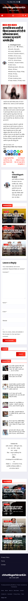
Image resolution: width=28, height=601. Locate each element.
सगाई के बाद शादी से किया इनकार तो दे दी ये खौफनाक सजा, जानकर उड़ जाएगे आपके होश (14, 34)
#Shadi (10, 74)
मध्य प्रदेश (5, 24)
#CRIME (10, 56)
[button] (23, 15)
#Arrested (11, 51)
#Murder (21, 67)
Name (5, 302)
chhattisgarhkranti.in (14, 7)
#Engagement (12, 58)
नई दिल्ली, (6, 487)
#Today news (21, 80)
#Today (15, 74)
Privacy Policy (5, 557)
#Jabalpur (11, 62)
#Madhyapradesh (13, 67)
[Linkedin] (14, 151)
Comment (6, 272)
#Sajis (22, 71)
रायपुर (11, 521)
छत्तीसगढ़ (6, 521)
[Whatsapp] (18, 151)
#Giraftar (19, 58)
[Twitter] (8, 151)
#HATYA (10, 60)
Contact (3, 564)
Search (4, 349)
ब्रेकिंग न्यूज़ (14, 24)
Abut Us (11, 590)
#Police (15, 69)
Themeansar (14, 586)
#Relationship (12, 71)
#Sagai (18, 71)
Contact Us (3, 594)
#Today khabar (12, 80)
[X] (5, 151)
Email (5, 311)
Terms (3, 561)
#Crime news (17, 56)
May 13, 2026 (9, 494)
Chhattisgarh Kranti (15, 45)
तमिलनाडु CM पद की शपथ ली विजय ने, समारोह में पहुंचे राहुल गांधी (14, 216)
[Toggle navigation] (12, 15)
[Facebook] (11, 151)
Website (5, 320)
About (6, 590)
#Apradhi (16, 49)
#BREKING (18, 51)
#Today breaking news (14, 78)
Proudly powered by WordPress (8, 584)
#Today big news (13, 76)
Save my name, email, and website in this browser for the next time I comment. (13, 334)
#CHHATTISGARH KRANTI (16, 53)
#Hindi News (17, 60)
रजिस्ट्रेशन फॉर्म (3, 597)
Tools (22, 594)
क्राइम (9, 24)
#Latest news (12, 65)
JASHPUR (6, 504)
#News (10, 69)
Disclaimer (10, 594)
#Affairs (21, 46)
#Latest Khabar (19, 62)
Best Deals (16, 590)
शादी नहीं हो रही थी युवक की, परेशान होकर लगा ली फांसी (13, 509)
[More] (21, 151)
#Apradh (10, 49)
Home (2, 590)
